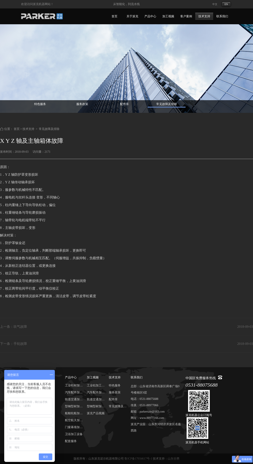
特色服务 (40, 104)
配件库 (124, 104)
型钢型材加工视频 (96, 406)
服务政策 (82, 104)
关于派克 (132, 16)
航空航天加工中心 (74, 420)
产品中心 (150, 16)
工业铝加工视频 (96, 385)
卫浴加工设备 (74, 434)
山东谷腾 (173, 458)
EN (226, 4)
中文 (214, 4)
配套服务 (71, 441)
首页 (114, 16)
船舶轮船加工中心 (74, 413)
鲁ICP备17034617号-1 (138, 458)
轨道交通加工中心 (74, 399)
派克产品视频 (96, 413)
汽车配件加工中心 (74, 392)
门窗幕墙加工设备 (74, 427)
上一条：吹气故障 (13, 326)
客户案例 (186, 16)
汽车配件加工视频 (96, 392)
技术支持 (204, 16)
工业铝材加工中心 (74, 385)
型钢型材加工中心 (74, 406)
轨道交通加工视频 (96, 399)
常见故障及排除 (166, 104)
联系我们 (222, 16)
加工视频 (168, 16)
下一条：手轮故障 (13, 343)
